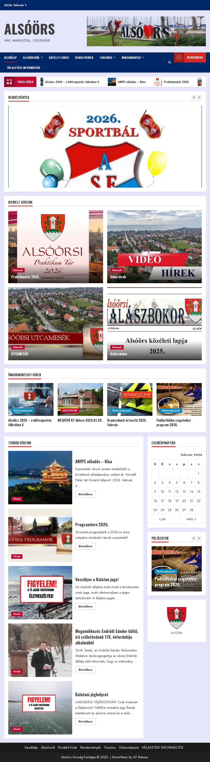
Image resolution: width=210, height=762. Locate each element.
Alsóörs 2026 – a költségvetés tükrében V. (69, 82)
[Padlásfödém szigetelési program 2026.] (179, 399)
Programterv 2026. (40, 535)
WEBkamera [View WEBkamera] (188, 57)
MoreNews (120, 757)
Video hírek (118, 276)
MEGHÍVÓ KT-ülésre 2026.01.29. (80, 420)
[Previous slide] (193, 97)
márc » (191, 519)
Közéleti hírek (59, 57)
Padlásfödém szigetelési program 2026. (174, 422)
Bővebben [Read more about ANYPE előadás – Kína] (87, 495)
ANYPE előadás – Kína (129, 82)
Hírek (16, 499)
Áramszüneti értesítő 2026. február (127, 422)
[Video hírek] (154, 246)
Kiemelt (18, 270)
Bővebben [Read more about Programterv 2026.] (87, 547)
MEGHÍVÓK (70, 410)
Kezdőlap (10, 57)
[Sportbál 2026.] (105, 167)
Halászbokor (119, 353)
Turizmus (106, 57)
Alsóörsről (31, 57)
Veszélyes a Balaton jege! (40, 592)
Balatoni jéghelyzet (40, 707)
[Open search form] (169, 62)
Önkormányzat (131, 57)
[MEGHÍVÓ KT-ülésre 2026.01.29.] (80, 399)
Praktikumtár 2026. (174, 82)
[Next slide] (199, 97)
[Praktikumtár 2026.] (55, 246)
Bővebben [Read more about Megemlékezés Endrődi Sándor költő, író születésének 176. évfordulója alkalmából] (87, 670)
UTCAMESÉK (19, 353)
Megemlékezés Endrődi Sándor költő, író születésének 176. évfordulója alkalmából (40, 650)
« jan (162, 519)
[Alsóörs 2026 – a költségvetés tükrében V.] (30, 399)
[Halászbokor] (154, 323)
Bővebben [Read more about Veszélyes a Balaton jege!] (87, 607)
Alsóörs (29, 28)
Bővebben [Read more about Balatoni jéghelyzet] (87, 722)
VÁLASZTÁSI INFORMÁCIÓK (23, 67)
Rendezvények (84, 57)
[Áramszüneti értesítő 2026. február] (129, 399)
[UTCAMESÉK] (55, 323)
